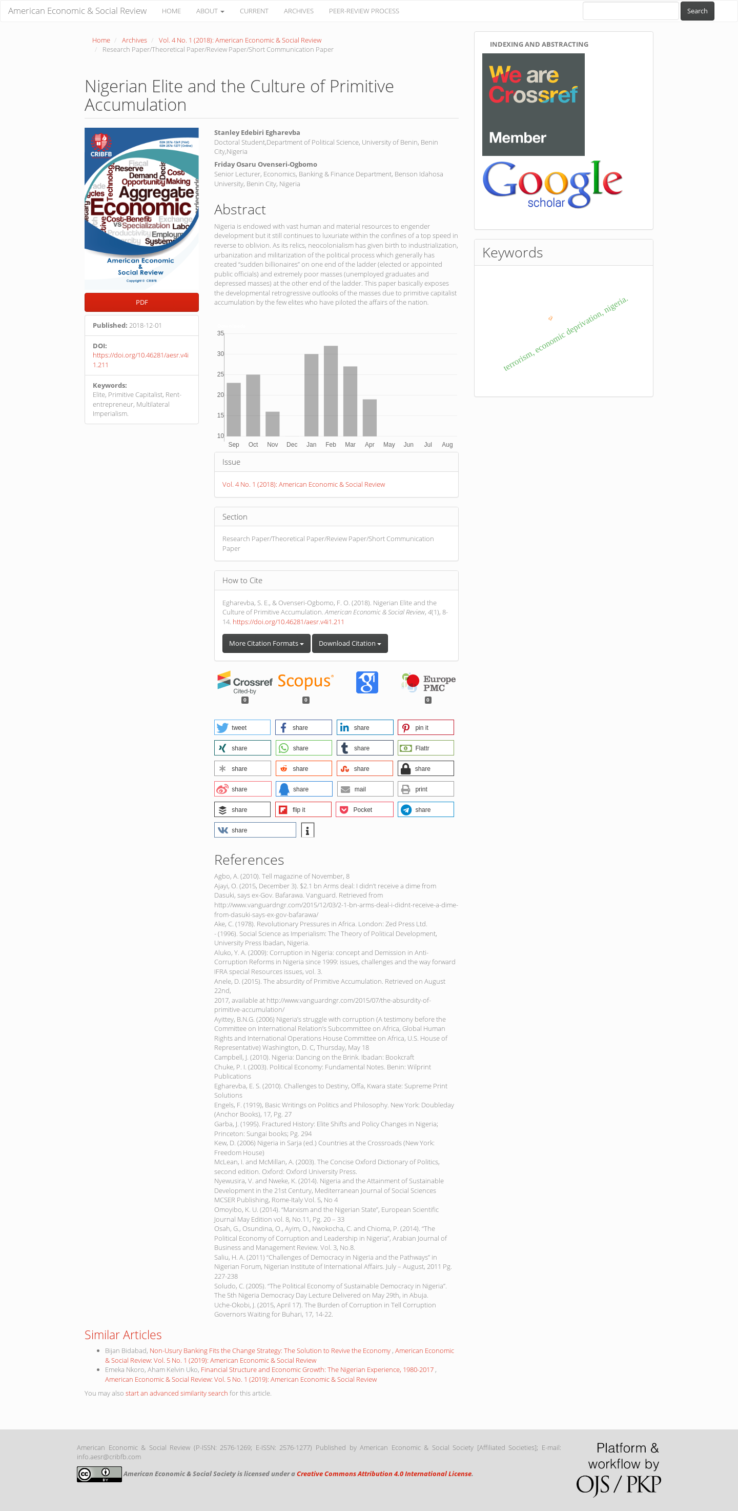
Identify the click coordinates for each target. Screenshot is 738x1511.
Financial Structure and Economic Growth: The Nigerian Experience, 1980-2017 (318, 1369)
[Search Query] (631, 11)
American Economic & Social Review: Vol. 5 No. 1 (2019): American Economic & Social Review (279, 1355)
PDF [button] (142, 302)
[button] (242, 727)
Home (101, 40)
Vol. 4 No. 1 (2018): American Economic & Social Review (240, 40)
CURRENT (254, 10)
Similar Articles (123, 1334)
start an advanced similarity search (177, 1393)
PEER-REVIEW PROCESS (364, 10)
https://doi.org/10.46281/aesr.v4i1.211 (288, 621)
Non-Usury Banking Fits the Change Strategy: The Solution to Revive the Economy (271, 1350)
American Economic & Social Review (77, 10)
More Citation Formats (266, 643)
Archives (134, 40)
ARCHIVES (299, 10)
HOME (171, 10)
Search (697, 10)
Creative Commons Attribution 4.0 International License (384, 1473)
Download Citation (350, 643)
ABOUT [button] (210, 10)
